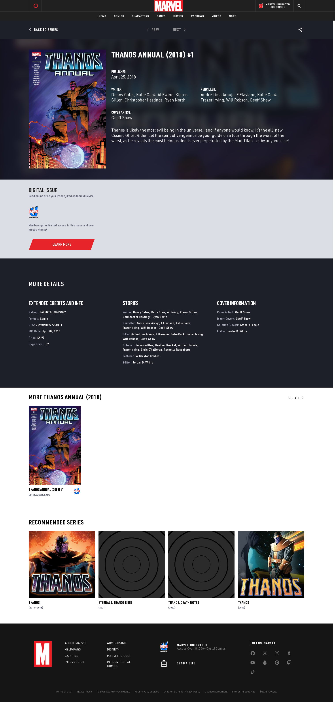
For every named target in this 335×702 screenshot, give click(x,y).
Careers (71, 656)
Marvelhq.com (118, 656)
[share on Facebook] (252, 654)
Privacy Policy (84, 691)
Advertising (116, 643)
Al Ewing (166, 94)
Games (161, 16)
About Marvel (76, 643)
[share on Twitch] (289, 663)
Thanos (34, 602)
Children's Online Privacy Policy (181, 691)
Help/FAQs (73, 649)
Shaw (47, 494)
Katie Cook (146, 94)
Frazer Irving (212, 99)
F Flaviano (246, 94)
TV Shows (197, 16)
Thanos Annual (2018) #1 (46, 489)
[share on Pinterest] (277, 663)
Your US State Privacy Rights (113, 691)
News (102, 16)
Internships (74, 662)
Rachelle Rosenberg (177, 349)
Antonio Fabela (187, 345)
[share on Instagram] (277, 654)
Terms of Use (63, 691)
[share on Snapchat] (265, 663)
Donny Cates (122, 94)
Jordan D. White (143, 362)
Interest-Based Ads (243, 691)
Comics (119, 16)
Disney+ (113, 649)
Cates (32, 494)
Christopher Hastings (144, 99)
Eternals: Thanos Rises (115, 602)
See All (296, 398)
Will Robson (237, 99)
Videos (216, 16)
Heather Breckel (165, 345)
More (232, 16)
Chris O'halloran (151, 349)
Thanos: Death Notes (183, 602)
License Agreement (216, 691)
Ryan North (175, 99)
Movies (178, 16)
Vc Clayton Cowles (147, 356)
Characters (140, 16)
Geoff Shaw (260, 99)
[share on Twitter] (265, 654)
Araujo (39, 494)
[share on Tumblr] (289, 654)
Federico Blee (144, 345)
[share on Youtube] (252, 663)
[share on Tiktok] (252, 673)
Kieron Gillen (188, 312)
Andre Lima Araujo (218, 94)
